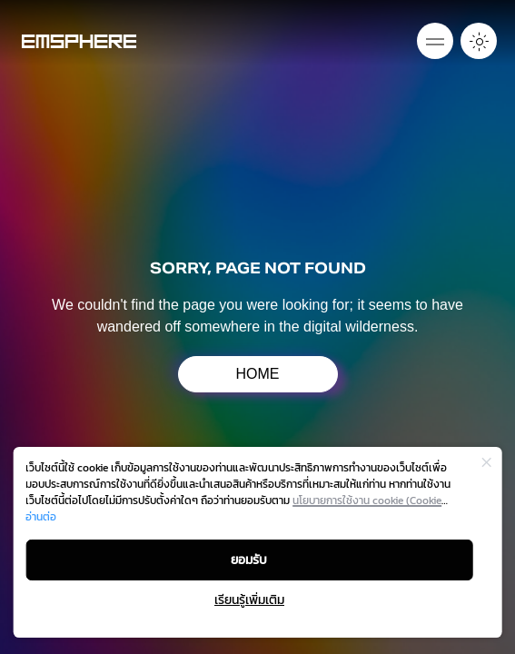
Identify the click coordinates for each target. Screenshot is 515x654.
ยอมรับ (249, 560)
